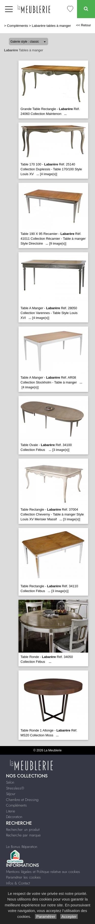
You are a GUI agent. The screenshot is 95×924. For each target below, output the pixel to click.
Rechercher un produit (23, 829)
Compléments (17, 26)
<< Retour (83, 25)
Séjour (10, 794)
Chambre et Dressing (22, 799)
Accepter (69, 916)
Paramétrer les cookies (23, 877)
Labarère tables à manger (51, 26)
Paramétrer (45, 916)
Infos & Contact (18, 883)
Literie (10, 811)
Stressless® (15, 788)
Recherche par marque (23, 835)
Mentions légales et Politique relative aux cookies (43, 871)
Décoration (14, 817)
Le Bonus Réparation (21, 846)
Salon (10, 782)
